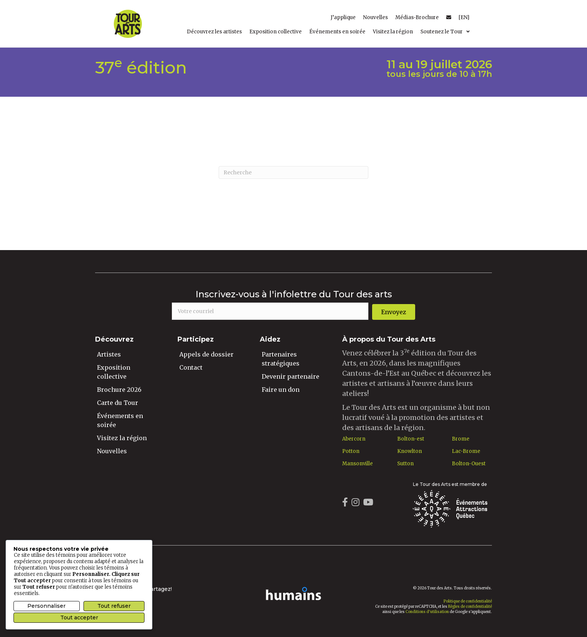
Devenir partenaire (290, 376)
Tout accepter (79, 617)
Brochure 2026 (119, 389)
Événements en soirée (120, 420)
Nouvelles (112, 451)
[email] (270, 311)
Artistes (109, 354)
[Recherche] (293, 172)
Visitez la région (122, 438)
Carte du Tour (117, 402)
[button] (393, 312)
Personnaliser (46, 606)
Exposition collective (113, 372)
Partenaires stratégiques (280, 359)
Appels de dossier (206, 354)
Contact (191, 367)
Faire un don (280, 389)
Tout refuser (114, 606)
